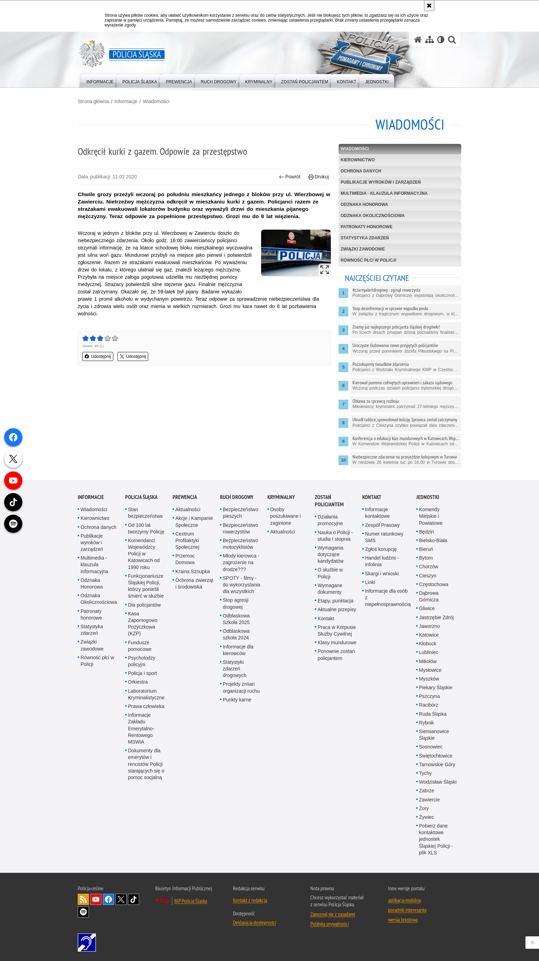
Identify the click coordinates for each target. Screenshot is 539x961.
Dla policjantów (144, 683)
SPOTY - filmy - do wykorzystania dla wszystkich (241, 663)
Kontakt (326, 697)
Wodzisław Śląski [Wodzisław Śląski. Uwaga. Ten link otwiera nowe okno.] (438, 860)
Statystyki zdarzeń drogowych (234, 747)
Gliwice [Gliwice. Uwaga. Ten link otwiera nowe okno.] (427, 687)
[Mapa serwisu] (429, 39)
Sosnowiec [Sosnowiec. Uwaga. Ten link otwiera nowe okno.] (431, 825)
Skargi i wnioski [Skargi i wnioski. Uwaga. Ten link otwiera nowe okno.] (381, 652)
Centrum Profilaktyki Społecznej (187, 618)
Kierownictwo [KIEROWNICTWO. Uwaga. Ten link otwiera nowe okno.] (358, 159)
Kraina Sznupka (192, 650)
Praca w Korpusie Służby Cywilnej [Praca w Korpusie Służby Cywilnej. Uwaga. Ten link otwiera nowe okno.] (337, 709)
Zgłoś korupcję (381, 627)
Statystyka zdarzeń (365, 238)
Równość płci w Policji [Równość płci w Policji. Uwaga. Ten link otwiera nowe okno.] (97, 739)
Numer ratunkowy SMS (384, 615)
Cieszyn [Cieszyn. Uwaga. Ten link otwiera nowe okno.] (427, 654)
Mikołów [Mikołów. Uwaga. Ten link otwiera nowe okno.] (428, 740)
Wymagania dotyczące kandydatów (331, 632)
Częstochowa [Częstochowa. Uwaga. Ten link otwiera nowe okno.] (433, 663)
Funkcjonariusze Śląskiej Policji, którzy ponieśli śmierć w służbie (146, 664)
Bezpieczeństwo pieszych (240, 591)
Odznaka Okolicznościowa (373, 215)
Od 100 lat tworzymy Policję (146, 607)
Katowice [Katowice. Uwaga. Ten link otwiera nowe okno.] (429, 713)
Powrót (290, 177)
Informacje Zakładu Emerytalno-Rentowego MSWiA (141, 807)
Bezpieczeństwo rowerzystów (240, 607)
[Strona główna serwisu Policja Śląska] (418, 39)
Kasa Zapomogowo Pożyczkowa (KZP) (143, 702)
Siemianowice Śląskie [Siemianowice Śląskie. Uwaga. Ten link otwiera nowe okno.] (434, 813)
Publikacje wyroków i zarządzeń (381, 182)
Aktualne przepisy (337, 688)
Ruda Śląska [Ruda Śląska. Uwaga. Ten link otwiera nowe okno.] (433, 792)
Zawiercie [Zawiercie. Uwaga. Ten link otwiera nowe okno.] (429, 878)
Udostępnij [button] (98, 356)
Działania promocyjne (330, 598)
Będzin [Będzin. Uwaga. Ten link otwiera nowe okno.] (426, 610)
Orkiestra (138, 760)
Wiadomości (156, 101)
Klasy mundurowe (337, 721)
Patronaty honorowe (366, 226)
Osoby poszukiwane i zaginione (285, 594)
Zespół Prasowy (382, 603)
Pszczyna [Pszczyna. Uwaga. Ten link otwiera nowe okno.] (429, 774)
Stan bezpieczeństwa (145, 591)
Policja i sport (142, 751)
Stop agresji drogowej (236, 682)
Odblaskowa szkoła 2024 (236, 713)
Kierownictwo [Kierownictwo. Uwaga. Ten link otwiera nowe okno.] (95, 597)
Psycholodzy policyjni (141, 739)
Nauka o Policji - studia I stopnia (335, 614)
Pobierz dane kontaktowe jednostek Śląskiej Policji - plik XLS (436, 917)
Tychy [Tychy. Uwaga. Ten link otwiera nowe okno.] (425, 851)
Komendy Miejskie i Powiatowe (431, 594)
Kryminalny (281, 575)
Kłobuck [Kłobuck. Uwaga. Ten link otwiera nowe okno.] (427, 722)
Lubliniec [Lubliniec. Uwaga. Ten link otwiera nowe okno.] (428, 731)
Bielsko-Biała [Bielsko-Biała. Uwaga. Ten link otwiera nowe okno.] (433, 619)
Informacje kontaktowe (377, 591)
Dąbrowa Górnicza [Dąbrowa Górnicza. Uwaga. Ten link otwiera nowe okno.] (429, 675)
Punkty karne (237, 778)
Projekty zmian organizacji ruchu (241, 766)
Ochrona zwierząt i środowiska (194, 662)
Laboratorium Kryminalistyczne (146, 773)
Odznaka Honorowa (364, 204)
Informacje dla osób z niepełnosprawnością (388, 676)
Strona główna (93, 101)
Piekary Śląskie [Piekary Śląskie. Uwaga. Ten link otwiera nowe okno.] (436, 766)
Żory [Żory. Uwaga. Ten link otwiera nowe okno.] (424, 887)
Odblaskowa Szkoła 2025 (236, 697)
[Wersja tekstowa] (441, 39)
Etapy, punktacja (335, 679)
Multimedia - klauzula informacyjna (384, 193)
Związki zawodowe (363, 249)
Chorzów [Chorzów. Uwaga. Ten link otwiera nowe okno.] (428, 645)
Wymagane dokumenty (330, 667)
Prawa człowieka (146, 784)
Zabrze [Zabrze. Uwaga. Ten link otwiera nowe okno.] (426, 869)
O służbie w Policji (330, 652)
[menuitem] (100, 80)
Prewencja (185, 575)
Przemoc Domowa (185, 637)
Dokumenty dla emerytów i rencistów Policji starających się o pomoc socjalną (146, 842)
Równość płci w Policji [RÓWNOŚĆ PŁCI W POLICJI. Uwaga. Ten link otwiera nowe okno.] (368, 260)
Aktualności (187, 588)
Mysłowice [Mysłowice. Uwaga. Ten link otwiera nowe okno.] (430, 748)
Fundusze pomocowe (140, 724)
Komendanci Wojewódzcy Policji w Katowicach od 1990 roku (144, 632)
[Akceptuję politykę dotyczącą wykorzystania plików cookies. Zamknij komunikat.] (429, 5)
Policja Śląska (141, 575)
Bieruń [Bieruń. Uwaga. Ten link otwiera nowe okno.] (426, 627)
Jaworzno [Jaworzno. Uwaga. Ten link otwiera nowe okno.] (429, 704)
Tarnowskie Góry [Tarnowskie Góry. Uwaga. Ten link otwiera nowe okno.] (437, 843)
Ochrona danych (361, 171)
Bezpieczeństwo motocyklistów (240, 622)
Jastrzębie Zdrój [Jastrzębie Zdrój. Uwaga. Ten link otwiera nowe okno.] (436, 696)
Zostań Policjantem (329, 579)
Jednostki (427, 575)
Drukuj (318, 177)
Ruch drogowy (236, 575)
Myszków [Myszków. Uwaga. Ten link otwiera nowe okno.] (429, 757)
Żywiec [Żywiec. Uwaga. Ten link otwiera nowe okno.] (426, 895)
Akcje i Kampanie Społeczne (194, 600)
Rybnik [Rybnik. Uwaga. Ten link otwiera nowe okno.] (426, 801)
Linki (370, 660)
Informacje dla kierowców (238, 728)
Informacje (125, 101)
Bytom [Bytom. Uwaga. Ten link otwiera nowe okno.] (426, 636)
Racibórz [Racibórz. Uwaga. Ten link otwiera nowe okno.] (428, 783)
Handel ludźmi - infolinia (382, 639)
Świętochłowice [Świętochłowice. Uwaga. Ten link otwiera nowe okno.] (436, 834)
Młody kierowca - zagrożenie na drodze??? (241, 640)
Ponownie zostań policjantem (336, 733)
